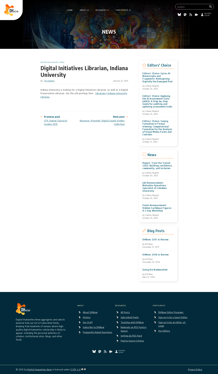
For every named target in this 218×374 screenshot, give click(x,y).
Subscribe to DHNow (93, 327)
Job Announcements (50, 62)
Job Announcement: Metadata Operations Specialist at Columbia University (155, 186)
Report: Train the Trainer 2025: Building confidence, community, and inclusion (157, 166)
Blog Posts (156, 231)
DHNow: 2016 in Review (156, 254)
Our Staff (88, 322)
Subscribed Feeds (130, 317)
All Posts (125, 312)
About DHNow (90, 312)
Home (70, 9)
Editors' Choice (159, 65)
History (87, 317)
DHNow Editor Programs (171, 312)
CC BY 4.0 (75, 369)
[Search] (211, 6)
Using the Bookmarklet (155, 269)
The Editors (49, 81)
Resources (101, 9)
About (83, 9)
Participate (122, 9)
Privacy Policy (195, 369)
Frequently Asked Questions (97, 332)
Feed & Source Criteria (132, 340)
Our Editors (164, 330)
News (62, 62)
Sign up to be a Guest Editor (173, 317)
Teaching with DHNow (132, 322)
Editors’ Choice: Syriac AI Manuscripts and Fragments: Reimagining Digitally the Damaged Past (158, 77)
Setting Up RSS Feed (131, 335)
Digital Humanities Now (39, 369)
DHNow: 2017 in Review (156, 239)
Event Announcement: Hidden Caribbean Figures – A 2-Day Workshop (158, 208)
